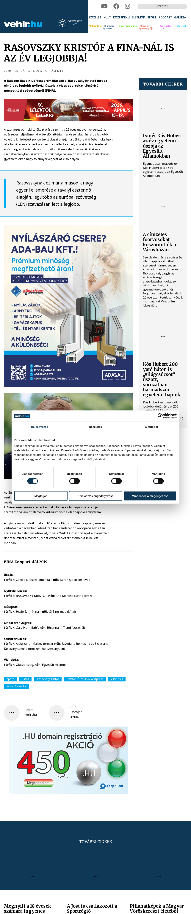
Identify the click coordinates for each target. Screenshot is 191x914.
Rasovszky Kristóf (48, 679)
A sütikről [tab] (151, 426)
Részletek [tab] (95, 426)
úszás (25, 679)
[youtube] (104, 6)
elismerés (117, 679)
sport (10, 679)
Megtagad (40, 496)
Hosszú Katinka (16, 686)
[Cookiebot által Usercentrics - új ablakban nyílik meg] (160, 416)
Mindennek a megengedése (150, 496)
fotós (74, 707)
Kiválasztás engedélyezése (95, 496)
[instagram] (127, 6)
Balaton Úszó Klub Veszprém (85, 679)
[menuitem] (95, 17)
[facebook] (116, 6)
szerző (29, 710)
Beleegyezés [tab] (39, 426)
